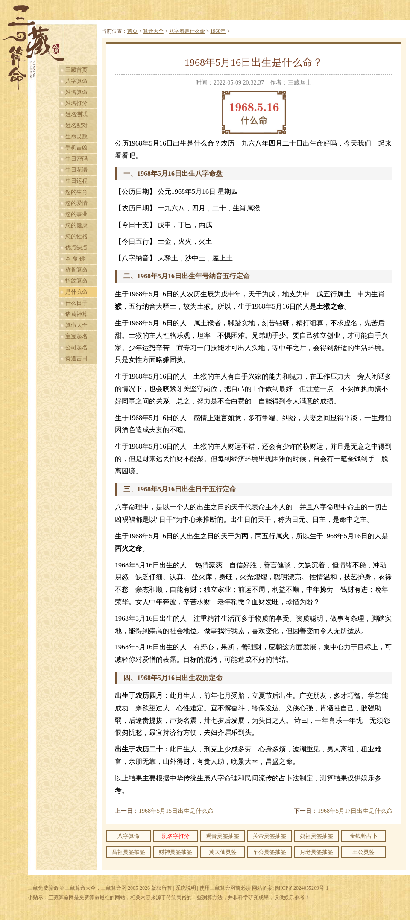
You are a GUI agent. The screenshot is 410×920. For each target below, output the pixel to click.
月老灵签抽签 (316, 852)
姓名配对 (76, 125)
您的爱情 (76, 203)
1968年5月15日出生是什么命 (176, 811)
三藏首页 (76, 70)
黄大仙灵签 (223, 852)
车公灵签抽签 (269, 852)
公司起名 (76, 347)
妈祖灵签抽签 (316, 836)
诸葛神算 (76, 314)
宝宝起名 (76, 336)
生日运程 (76, 181)
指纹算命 (76, 280)
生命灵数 (76, 136)
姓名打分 (76, 103)
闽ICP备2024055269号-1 (301, 888)
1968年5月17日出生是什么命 (355, 811)
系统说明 (186, 888)
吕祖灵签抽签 (128, 852)
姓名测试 (76, 114)
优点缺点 (76, 247)
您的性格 (76, 236)
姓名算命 (76, 92)
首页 (132, 31)
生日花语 (76, 169)
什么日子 (76, 303)
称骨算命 (76, 269)
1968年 (218, 31)
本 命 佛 (75, 258)
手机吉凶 (76, 147)
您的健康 (76, 225)
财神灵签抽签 (175, 852)
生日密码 (76, 158)
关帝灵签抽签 (269, 836)
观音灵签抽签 (222, 836)
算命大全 (76, 325)
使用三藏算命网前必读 (225, 888)
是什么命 (76, 292)
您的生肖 (76, 192)
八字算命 (76, 81)
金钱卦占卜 (364, 836)
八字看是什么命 (187, 31)
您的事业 (76, 214)
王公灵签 (363, 852)
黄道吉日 (76, 358)
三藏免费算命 (43, 888)
